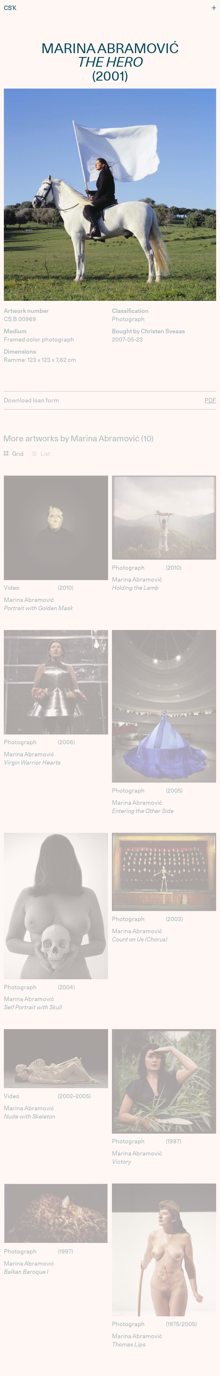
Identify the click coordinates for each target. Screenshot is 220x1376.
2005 (174, 790)
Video (11, 588)
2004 (66, 987)
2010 (65, 588)
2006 (66, 742)
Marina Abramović (29, 600)
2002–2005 (74, 1096)
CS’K (10, 8)
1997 (173, 1141)
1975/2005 (181, 1324)
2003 (174, 919)
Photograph (128, 568)
